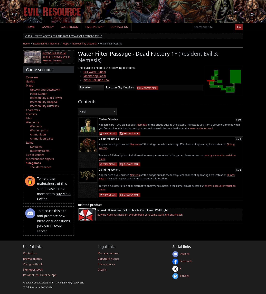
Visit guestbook (33, 264)
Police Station (38, 94)
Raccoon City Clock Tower (46, 98)
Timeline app (94, 26)
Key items (36, 147)
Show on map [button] (149, 87)
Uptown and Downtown (45, 89)
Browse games (32, 259)
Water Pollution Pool (96, 80)
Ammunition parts (41, 138)
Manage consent (108, 253)
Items (29, 142)
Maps (66, 43)
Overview (32, 77)
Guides (30, 81)
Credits (102, 269)
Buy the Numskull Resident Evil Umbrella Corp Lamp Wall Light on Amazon (140, 214)
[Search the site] (213, 27)
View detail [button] (109, 133)
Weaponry (32, 122)
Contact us (119, 26)
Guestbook (69, 26)
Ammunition (38, 134)
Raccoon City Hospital (44, 102)
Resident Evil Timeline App (39, 275)
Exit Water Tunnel (94, 72)
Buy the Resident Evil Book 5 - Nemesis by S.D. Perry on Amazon (56, 56)
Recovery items (39, 151)
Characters (33, 110)
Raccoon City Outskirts (84, 43)
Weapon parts (39, 130)
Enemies (31, 114)
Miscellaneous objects (40, 159)
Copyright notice (108, 259)
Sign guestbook (33, 269)
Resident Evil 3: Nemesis (46, 43)
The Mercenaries (40, 167)
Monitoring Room (94, 76)
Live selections (35, 155)
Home (31, 26)
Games (47, 26)
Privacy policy (106, 264)
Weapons (36, 126)
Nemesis (142, 124)
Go (239, 27)
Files (29, 118)
